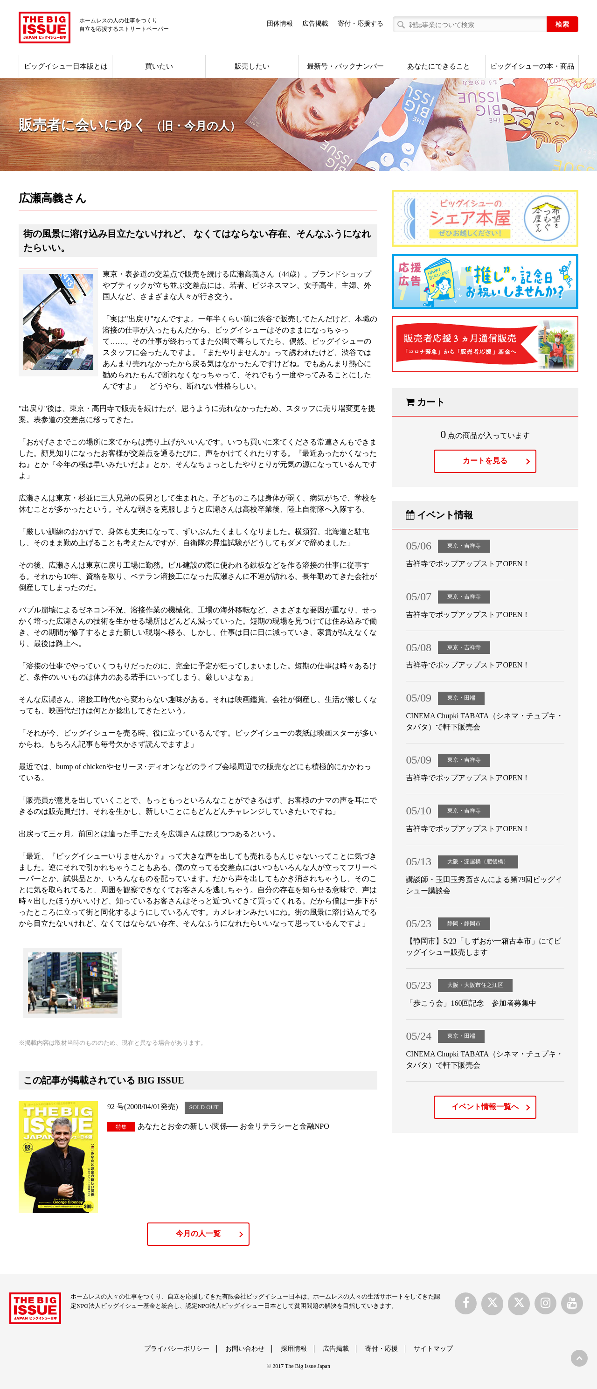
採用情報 (294, 1348)
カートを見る (485, 461)
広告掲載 (315, 23)
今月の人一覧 (198, 1233)
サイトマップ (433, 1348)
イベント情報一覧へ (485, 1107)
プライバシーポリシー (176, 1348)
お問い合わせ (244, 1348)
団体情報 (280, 23)
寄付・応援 (381, 1348)
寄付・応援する (360, 23)
